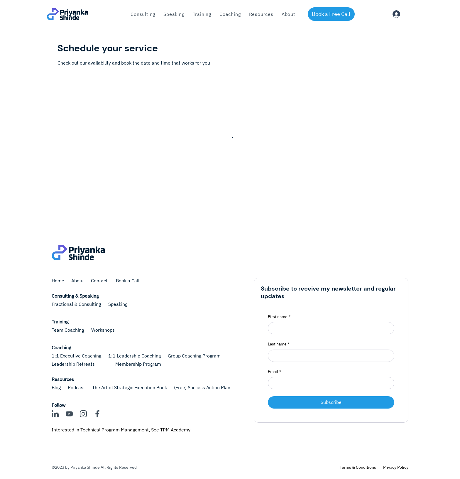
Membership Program (138, 364)
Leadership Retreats (73, 364)
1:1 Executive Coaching (76, 356)
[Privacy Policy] (395, 467)
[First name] (329, 328)
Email (274, 372)
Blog (56, 387)
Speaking (117, 304)
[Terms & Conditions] (358, 467)
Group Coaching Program (194, 356)
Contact (100, 281)
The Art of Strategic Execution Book (129, 387)
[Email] (329, 383)
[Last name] (329, 356)
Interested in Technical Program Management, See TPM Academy (121, 430)
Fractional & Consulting (76, 304)
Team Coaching (68, 330)
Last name (279, 344)
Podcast (76, 387)
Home (58, 281)
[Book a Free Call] (331, 14)
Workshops (103, 330)
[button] (202, 14)
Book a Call (127, 281)
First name (279, 317)
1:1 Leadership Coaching (134, 356)
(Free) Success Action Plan (202, 387)
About (77, 281)
